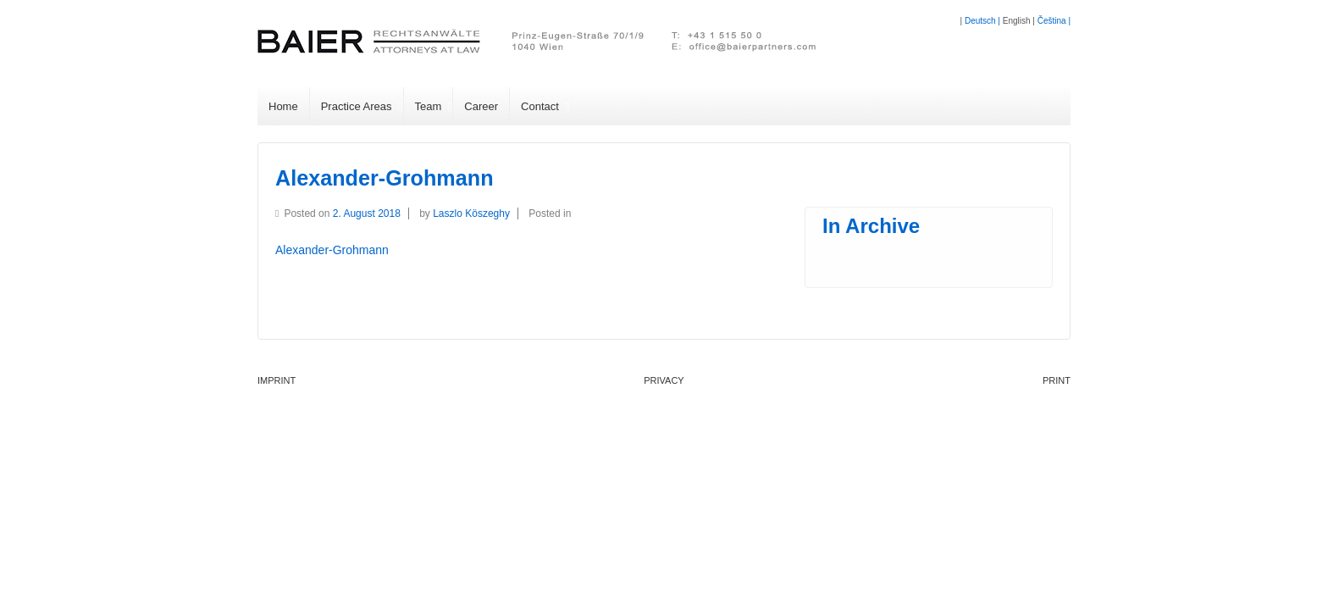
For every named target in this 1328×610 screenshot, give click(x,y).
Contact (540, 106)
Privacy (663, 380)
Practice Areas (356, 106)
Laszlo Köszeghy (471, 213)
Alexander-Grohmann (384, 178)
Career (481, 106)
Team (428, 106)
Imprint (276, 380)
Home (283, 106)
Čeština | (1054, 20)
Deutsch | (984, 20)
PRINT (1057, 380)
